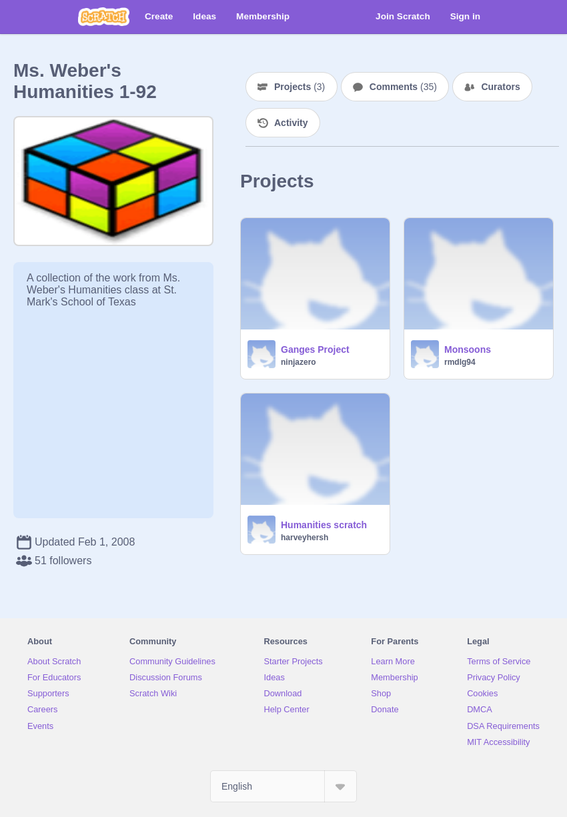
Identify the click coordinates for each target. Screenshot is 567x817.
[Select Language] (283, 786)
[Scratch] (104, 16)
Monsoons (467, 349)
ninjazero (298, 362)
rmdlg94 (460, 362)
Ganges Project (315, 349)
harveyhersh (304, 537)
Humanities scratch (324, 525)
